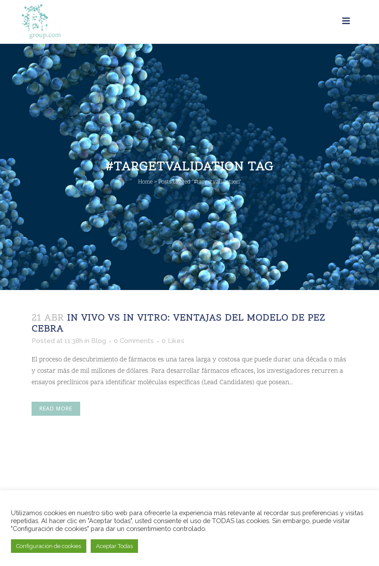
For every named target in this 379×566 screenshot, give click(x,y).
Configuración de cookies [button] (48, 546)
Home (145, 182)
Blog (98, 341)
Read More (55, 408)
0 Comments (134, 341)
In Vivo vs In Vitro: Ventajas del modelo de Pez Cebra (178, 324)
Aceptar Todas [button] (114, 546)
